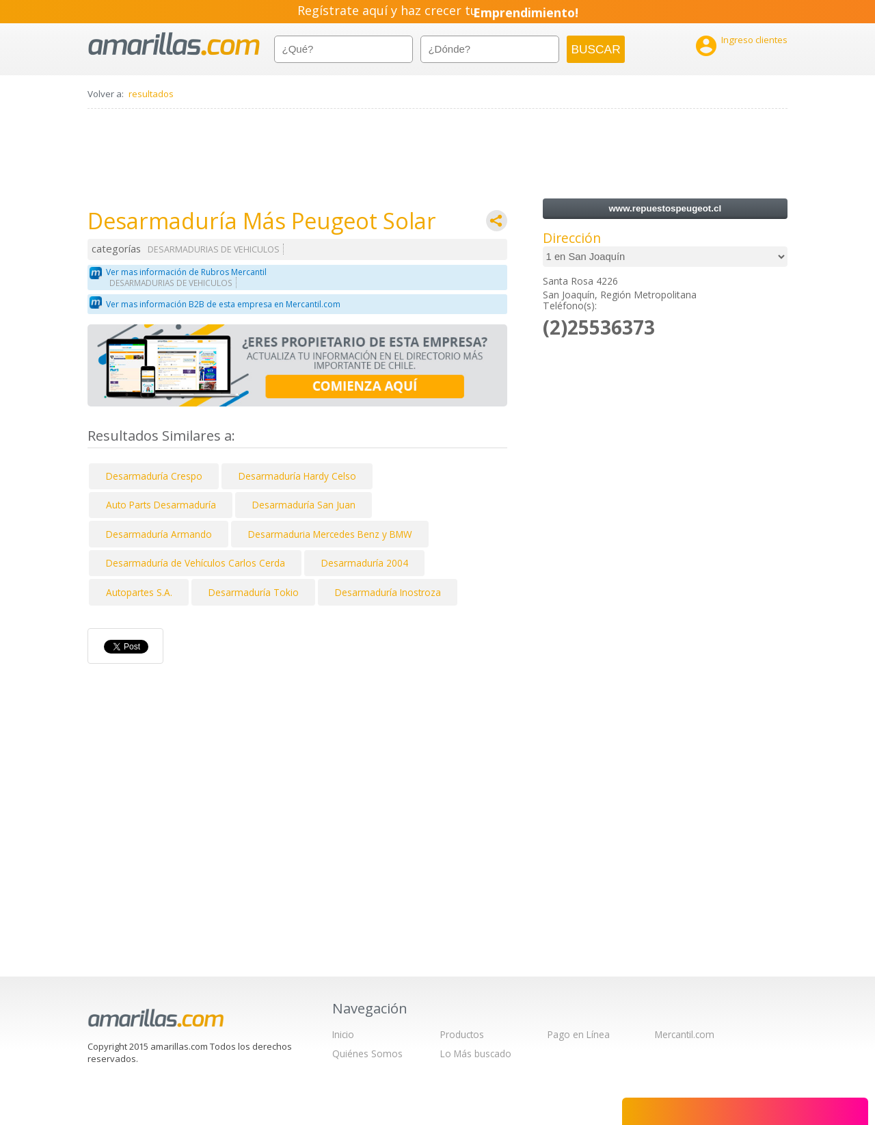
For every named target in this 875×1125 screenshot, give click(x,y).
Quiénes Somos (367, 1053)
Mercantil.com (684, 1034)
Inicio (343, 1034)
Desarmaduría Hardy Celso (297, 475)
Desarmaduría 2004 (364, 562)
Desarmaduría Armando (159, 534)
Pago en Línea (579, 1034)
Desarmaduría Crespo (154, 475)
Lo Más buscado (475, 1053)
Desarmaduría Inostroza (388, 592)
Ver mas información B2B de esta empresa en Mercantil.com (223, 304)
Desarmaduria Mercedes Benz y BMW (330, 534)
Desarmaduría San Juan (303, 504)
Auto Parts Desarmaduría (161, 504)
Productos (462, 1034)
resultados (151, 94)
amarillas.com (174, 44)
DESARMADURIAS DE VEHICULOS (214, 249)
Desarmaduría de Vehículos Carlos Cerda (195, 562)
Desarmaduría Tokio (253, 592)
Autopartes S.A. (139, 592)
